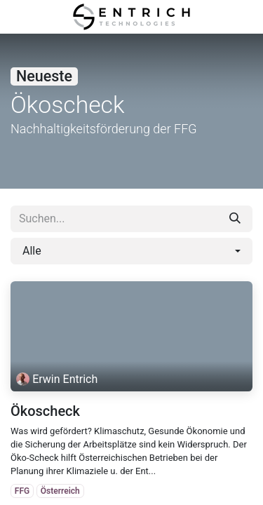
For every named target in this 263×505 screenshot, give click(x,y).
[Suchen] (234, 219)
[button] (131, 251)
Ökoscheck (45, 411)
